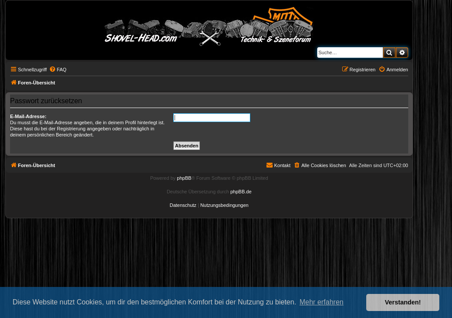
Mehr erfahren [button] (321, 302)
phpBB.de (240, 191)
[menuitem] (58, 69)
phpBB (184, 178)
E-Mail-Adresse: (28, 116)
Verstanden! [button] (403, 302)
